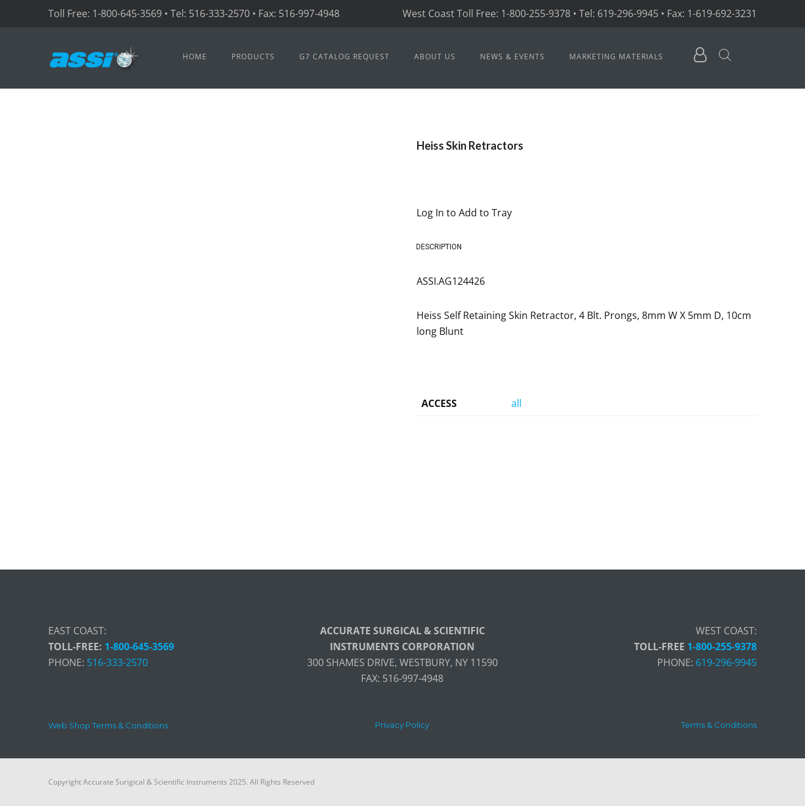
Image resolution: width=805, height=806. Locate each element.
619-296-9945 (726, 662)
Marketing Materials (616, 56)
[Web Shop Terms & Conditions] (108, 725)
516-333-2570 (117, 662)
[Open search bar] (725, 55)
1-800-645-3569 (139, 646)
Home (195, 56)
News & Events (512, 56)
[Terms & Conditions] (719, 725)
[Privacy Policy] (402, 725)
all (516, 403)
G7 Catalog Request (344, 56)
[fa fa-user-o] (700, 56)
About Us (435, 56)
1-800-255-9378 (722, 646)
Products (253, 56)
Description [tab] (439, 247)
